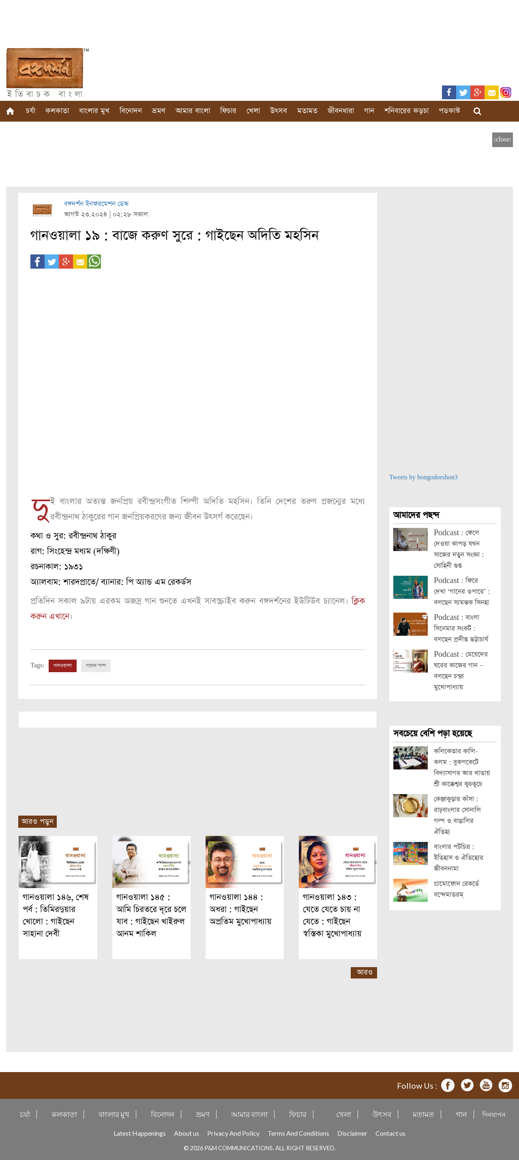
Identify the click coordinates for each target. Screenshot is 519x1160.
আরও (365, 972)
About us (186, 1133)
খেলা (253, 111)
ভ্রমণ (158, 111)
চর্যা (30, 111)
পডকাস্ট (449, 111)
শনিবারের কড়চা (406, 111)
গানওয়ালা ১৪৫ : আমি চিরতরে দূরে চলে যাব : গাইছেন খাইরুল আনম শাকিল (151, 915)
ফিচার (228, 111)
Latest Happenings (140, 1133)
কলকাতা (57, 111)
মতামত (307, 111)
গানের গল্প (96, 665)
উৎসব (278, 111)
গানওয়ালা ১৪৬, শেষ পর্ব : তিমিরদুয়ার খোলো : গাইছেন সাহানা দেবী (56, 915)
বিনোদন (131, 111)
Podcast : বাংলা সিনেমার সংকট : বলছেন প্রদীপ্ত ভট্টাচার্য (461, 628)
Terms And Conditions (298, 1133)
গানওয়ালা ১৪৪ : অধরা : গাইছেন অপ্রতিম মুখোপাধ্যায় (241, 909)
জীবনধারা (341, 111)
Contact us (390, 1133)
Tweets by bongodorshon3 (423, 477)
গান (369, 111)
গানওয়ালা (63, 665)
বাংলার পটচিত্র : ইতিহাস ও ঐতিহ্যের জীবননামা (458, 858)
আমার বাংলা (193, 111)
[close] (502, 139)
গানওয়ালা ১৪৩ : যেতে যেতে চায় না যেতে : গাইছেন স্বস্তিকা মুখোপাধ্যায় (332, 915)
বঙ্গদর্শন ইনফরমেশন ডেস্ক (96, 204)
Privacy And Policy (233, 1133)
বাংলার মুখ (94, 111)
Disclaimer (352, 1133)
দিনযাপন (494, 1114)
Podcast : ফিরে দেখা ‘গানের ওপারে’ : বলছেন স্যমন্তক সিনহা (462, 591)
